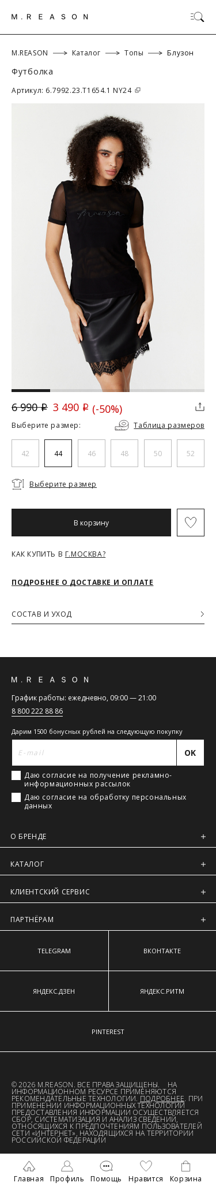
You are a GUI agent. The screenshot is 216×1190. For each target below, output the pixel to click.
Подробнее (162, 1098)
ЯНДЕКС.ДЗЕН (54, 991)
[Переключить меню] (197, 17)
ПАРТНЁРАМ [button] (108, 919)
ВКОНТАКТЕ (162, 950)
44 (58, 453)
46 (92, 453)
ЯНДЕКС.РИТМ (162, 991)
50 (158, 453)
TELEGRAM (54, 950)
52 (191, 453)
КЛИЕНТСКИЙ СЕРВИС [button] (108, 892)
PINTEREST (108, 1031)
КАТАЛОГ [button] (108, 864)
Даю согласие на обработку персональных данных (105, 801)
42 (25, 453)
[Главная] (50, 17)
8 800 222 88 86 (37, 711)
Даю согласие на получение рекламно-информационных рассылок (98, 779)
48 (124, 453)
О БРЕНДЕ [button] (108, 836)
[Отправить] (190, 752)
